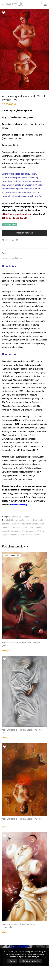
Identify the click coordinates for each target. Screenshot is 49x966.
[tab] (24, 253)
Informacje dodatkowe (12, 258)
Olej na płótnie (26, 517)
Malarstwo (15, 517)
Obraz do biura (38, 524)
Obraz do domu (8, 527)
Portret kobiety (32, 535)
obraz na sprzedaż (31, 531)
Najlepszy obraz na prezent (19, 524)
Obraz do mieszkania (24, 527)
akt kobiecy (10, 520)
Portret (23, 535)
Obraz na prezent (15, 531)
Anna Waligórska (23, 520)
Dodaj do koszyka (24, 233)
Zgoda (12, 961)
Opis (4, 253)
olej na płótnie (13, 535)
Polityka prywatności (30, 961)
